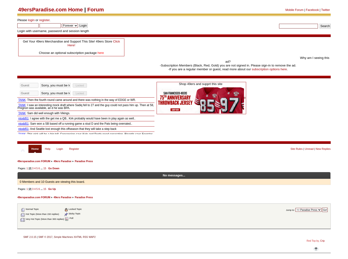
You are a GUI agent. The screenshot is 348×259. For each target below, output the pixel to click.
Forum (95, 10)
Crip (322, 241)
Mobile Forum (294, 10)
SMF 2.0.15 (29, 236)
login (31, 20)
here (101, 53)
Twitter (325, 10)
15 (44, 168)
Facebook (312, 10)
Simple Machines (63, 236)
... (42, 168)
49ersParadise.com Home (50, 10)
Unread (309, 148)
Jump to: (290, 210)
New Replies (323, 148)
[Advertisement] (213, 48)
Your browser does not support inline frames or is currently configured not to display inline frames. (85, 108)
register (44, 20)
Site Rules (296, 148)
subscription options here (269, 69)
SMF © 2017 (45, 236)
